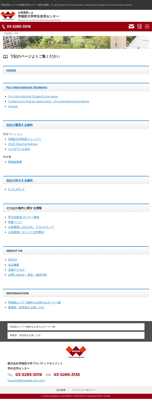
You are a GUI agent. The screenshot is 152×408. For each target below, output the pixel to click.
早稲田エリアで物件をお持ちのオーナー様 (34, 302)
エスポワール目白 (19, 149)
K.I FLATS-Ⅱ (16, 189)
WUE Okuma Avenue (22, 144)
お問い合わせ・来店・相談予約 (27, 274)
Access (13, 106)
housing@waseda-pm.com (26, 380)
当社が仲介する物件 (19, 180)
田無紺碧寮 (15, 162)
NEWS (12, 259)
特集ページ (15, 222)
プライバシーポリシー (84, 389)
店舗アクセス (16, 270)
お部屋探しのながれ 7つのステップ (31, 227)
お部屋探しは (85, 16)
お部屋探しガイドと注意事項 (26, 232)
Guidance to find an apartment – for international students (48, 101)
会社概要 (13, 265)
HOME (11, 70)
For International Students (26, 87)
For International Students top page (33, 96)
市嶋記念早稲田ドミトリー (24, 139)
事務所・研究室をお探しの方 (26, 307)
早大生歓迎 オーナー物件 (23, 217)
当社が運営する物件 (19, 125)
